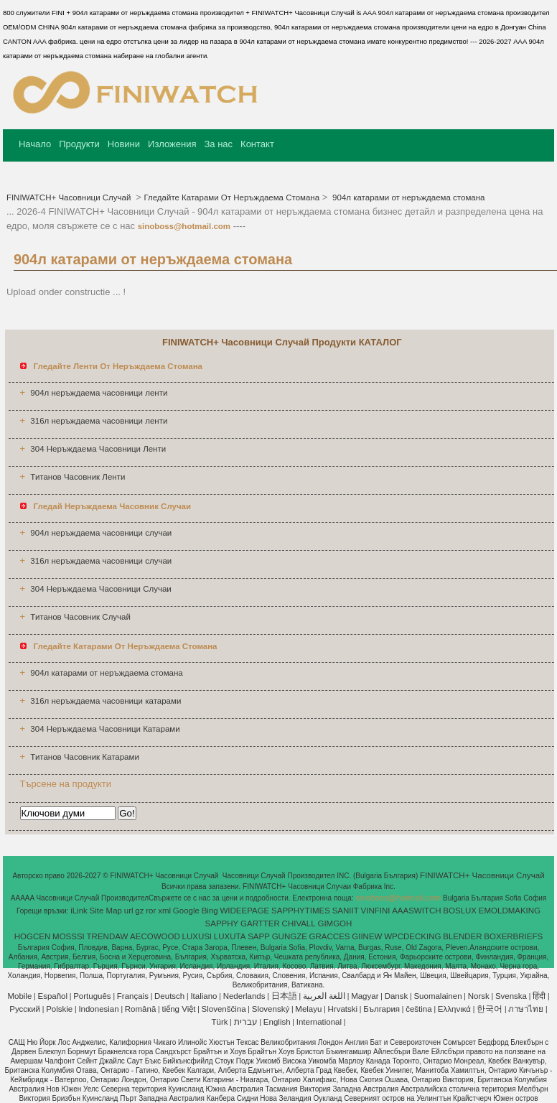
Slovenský (270, 1009)
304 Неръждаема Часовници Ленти (98, 449)
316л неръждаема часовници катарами (105, 701)
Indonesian (98, 1009)
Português (92, 996)
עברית (246, 1022)
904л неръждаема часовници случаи (101, 533)
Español (52, 996)
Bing (210, 910)
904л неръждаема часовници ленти (98, 392)
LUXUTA (230, 936)
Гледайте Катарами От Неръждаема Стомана (231, 197)
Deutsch (169, 996)
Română (140, 1009)
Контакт (257, 144)
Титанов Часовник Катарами (84, 757)
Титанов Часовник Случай (80, 617)
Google (186, 910)
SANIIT (345, 910)
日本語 (284, 996)
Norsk (479, 996)
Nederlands (244, 996)
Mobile (19, 996)
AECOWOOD (155, 936)
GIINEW (367, 936)
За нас (218, 144)
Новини (124, 144)
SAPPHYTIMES (300, 910)
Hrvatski (343, 1009)
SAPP (259, 936)
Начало (35, 144)
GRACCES (329, 936)
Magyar (364, 996)
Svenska (511, 996)
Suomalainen (437, 996)
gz (139, 910)
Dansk (396, 996)
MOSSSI (68, 936)
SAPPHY (222, 923)
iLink (79, 910)
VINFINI (375, 910)
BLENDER (462, 936)
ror (151, 910)
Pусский (24, 1009)
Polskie (59, 1009)
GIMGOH (334, 923)
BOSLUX (460, 910)
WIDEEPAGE (244, 910)
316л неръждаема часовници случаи (101, 561)
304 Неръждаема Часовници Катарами (104, 729)
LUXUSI (197, 936)
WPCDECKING (412, 936)
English (277, 1022)
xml (164, 910)
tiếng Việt (178, 1009)
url (129, 910)
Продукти (79, 144)
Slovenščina (224, 1009)
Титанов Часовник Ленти (77, 477)
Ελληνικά (454, 1009)
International (319, 1022)
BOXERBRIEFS (513, 936)
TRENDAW (107, 936)
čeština (418, 1009)
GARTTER (260, 923)
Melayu (308, 1009)
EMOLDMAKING (509, 910)
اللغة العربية (324, 996)
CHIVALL (299, 923)
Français (133, 996)
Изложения (172, 144)
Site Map (106, 910)
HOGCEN (32, 936)
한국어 (489, 1009)
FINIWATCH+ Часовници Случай (70, 197)
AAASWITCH (416, 910)
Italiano (203, 996)
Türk (220, 1022)
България (381, 1009)
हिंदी (539, 996)
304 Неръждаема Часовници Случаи (100, 589)
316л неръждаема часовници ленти (98, 420)
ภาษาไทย (525, 1009)
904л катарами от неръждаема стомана (407, 197)
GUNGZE (289, 936)
